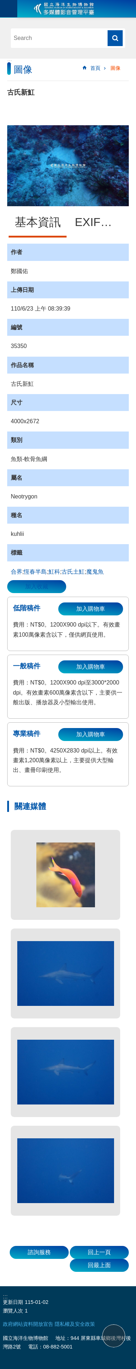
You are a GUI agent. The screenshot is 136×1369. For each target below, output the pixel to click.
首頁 (95, 68)
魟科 (54, 572)
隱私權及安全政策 (75, 1324)
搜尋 (115, 38)
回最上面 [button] (99, 1265)
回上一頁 (99, 1252)
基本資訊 (38, 222)
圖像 (115, 68)
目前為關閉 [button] (8, 8)
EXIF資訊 (99, 222)
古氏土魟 (73, 572)
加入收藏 (36, 586)
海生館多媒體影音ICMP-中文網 (64, 8)
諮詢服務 (39, 1252)
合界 (16, 572)
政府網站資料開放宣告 (28, 1324)
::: (9, 62)
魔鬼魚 (95, 572)
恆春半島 (35, 572)
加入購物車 (90, 609)
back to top (113, 1335)
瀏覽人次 (13, 1311)
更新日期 (13, 1302)
